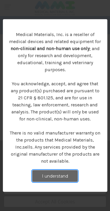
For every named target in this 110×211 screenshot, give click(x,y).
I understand (55, 176)
